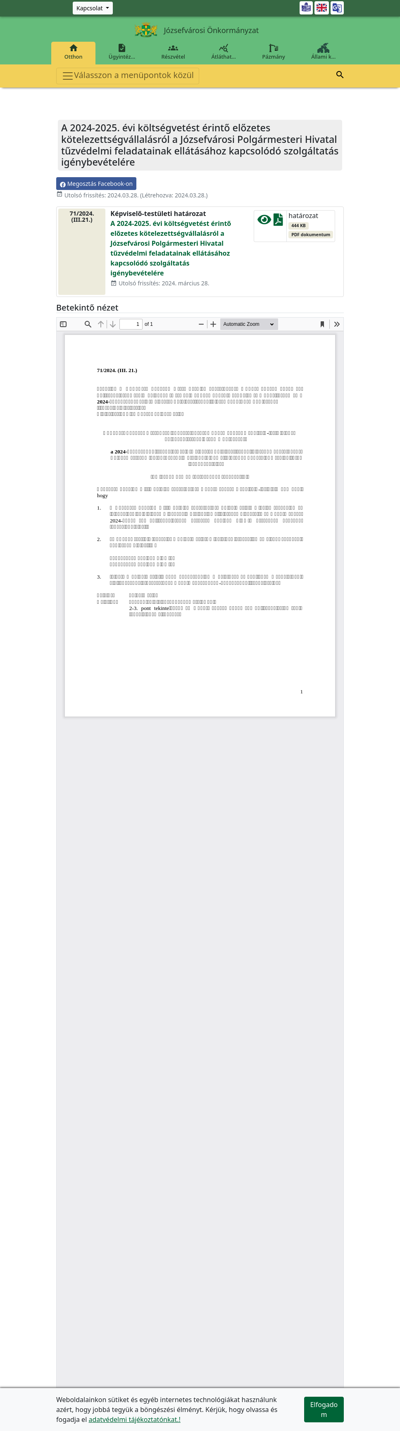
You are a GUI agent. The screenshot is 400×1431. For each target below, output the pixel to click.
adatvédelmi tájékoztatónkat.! (134, 1419)
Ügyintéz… (122, 51)
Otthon (73, 51)
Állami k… (324, 51)
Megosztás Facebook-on (96, 183)
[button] (340, 76)
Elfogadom (324, 1409)
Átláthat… (224, 51)
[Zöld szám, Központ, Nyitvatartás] (93, 8)
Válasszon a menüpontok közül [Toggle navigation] (128, 75)
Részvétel (173, 51)
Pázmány (273, 51)
